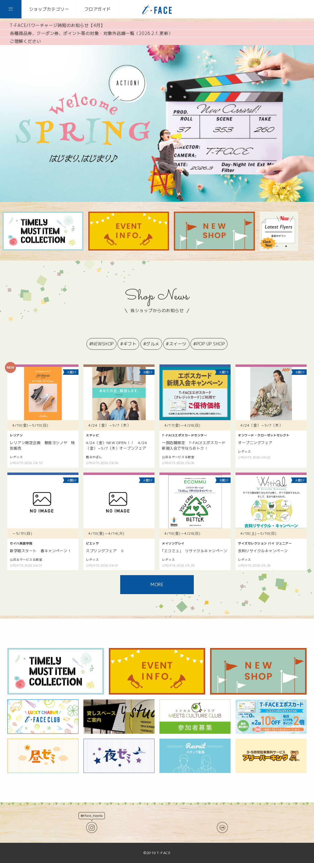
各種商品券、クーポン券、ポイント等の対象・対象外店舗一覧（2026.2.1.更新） (91, 33)
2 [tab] (286, 246)
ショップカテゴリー (49, 9)
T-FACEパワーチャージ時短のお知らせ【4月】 (57, 25)
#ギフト (128, 344)
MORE (157, 584)
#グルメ (151, 344)
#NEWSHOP (101, 344)
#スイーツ (176, 344)
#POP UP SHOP (209, 344)
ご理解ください (25, 41)
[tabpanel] (279, 231)
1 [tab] (277, 246)
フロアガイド (97, 9)
